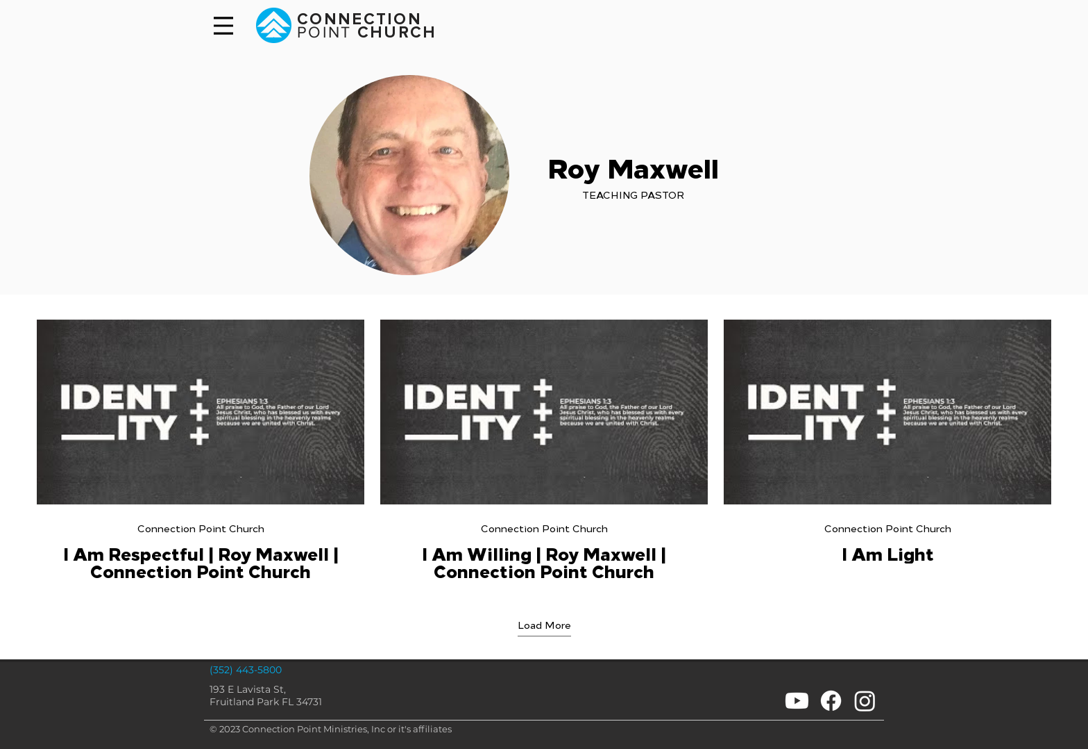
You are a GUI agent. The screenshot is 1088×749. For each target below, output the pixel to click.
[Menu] (223, 26)
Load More (544, 624)
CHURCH (394, 32)
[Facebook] (830, 700)
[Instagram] (864, 700)
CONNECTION (359, 19)
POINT (324, 32)
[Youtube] (796, 700)
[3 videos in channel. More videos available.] (544, 450)
